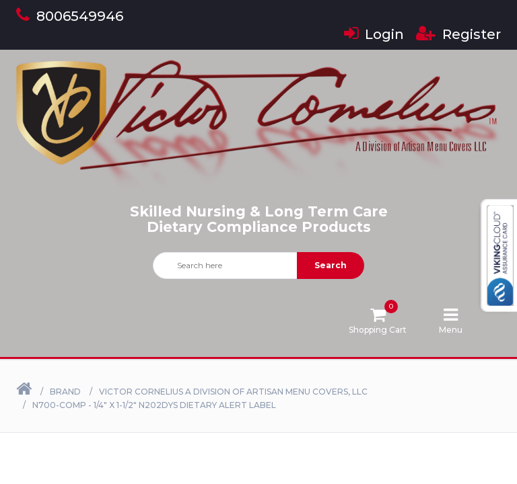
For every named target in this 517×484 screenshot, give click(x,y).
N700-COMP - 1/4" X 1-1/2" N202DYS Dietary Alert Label (154, 405)
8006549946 (69, 16)
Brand (65, 392)
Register (458, 34)
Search (330, 265)
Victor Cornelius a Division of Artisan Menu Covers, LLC (233, 392)
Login (374, 34)
